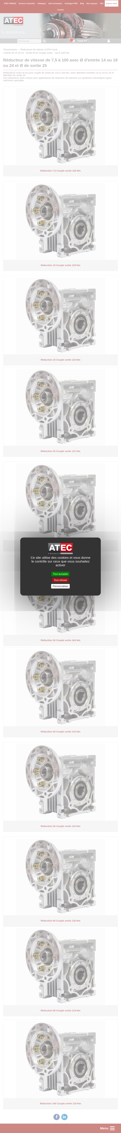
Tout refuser (60, 580)
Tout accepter (60, 574)
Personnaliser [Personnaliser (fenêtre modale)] (60, 586)
